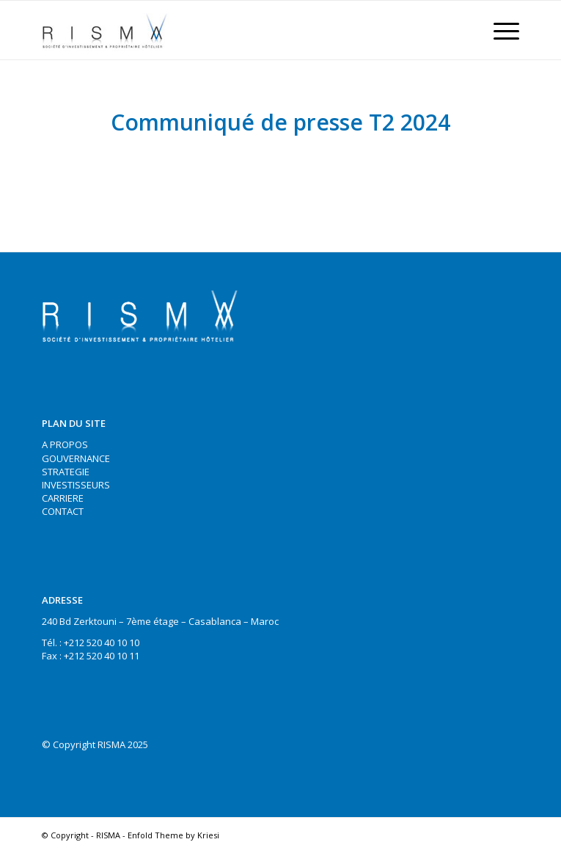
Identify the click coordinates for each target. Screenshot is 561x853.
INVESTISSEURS (76, 484)
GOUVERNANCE (76, 458)
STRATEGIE (65, 471)
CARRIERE (63, 498)
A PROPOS (65, 444)
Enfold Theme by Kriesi (173, 835)
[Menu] (499, 30)
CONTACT (63, 511)
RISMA (108, 835)
